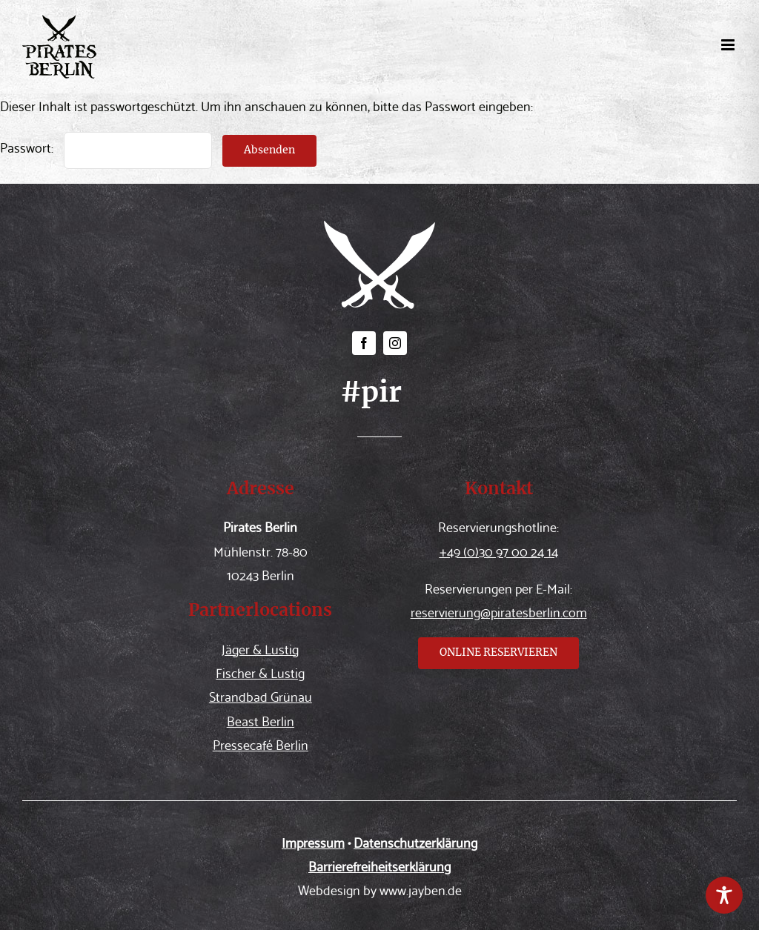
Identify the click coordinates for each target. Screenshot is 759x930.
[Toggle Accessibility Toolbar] (724, 895)
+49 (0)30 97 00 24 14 (499, 550)
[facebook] (364, 343)
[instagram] (395, 343)
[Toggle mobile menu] (729, 45)
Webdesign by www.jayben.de (380, 888)
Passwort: (106, 146)
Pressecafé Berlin (260, 743)
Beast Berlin (260, 719)
